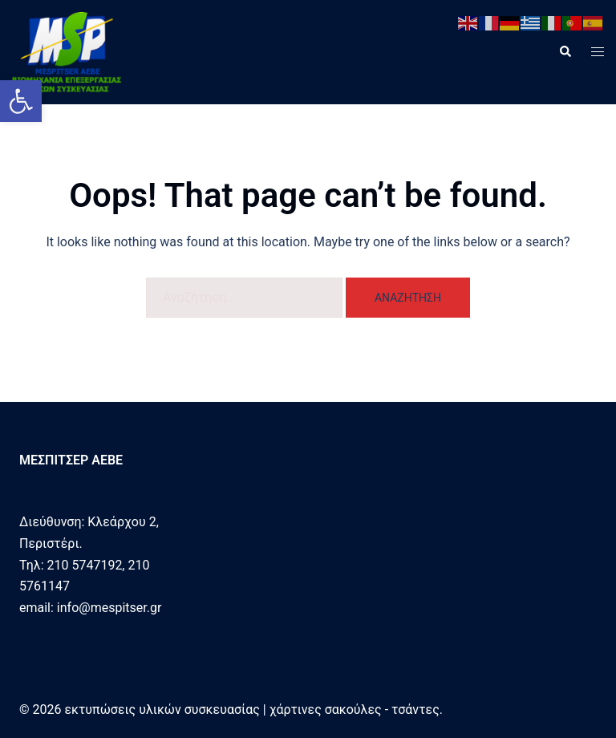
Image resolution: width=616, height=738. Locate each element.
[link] (21, 101)
